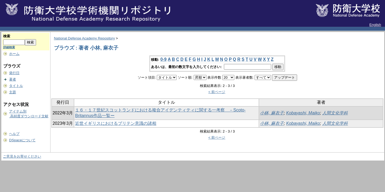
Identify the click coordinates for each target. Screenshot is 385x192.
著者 (12, 79)
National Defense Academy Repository (84, 38)
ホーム (14, 54)
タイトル (16, 86)
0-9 (163, 59)
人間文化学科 (335, 113)
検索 (6, 36)
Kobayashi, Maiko (303, 113)
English (375, 25)
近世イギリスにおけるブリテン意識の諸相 (115, 123)
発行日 (14, 73)
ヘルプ (14, 134)
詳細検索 (9, 47)
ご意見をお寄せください (22, 156)
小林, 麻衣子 (272, 113)
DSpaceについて (22, 140)
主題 (12, 92)
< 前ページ (216, 92)
